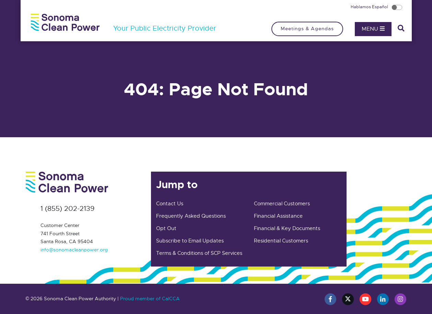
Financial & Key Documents (287, 228)
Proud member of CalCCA (150, 298)
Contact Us (169, 204)
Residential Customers (281, 241)
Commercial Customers (282, 204)
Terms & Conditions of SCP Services (199, 253)
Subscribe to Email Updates (190, 241)
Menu (373, 28)
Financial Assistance (278, 216)
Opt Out (166, 228)
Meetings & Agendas (307, 28)
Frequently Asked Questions (191, 216)
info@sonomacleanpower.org (74, 250)
